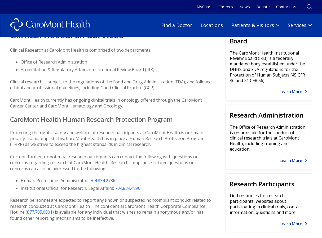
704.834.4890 (127, 188)
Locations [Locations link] (212, 25)
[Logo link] (50, 25)
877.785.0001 (39, 212)
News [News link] (244, 6)
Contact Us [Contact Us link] (286, 6)
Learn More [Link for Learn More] (291, 91)
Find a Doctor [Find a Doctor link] (176, 25)
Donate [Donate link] (263, 6)
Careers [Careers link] (225, 6)
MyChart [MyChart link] (204, 6)
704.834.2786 (102, 180)
